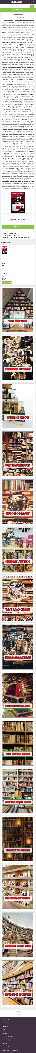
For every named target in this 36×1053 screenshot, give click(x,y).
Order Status (6, 1023)
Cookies (5, 1043)
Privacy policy (6, 1040)
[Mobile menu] (2, 2)
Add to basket (18, 227)
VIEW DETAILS (8, 282)
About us (5, 1033)
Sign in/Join (6, 1019)
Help (4, 1029)
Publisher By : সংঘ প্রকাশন (18, 19)
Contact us (5, 1026)
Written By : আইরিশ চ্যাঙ (18, 17)
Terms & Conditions (8, 1036)
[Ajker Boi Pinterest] (19, 1014)
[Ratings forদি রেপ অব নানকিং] (4, 270)
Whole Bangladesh (18, 10)
